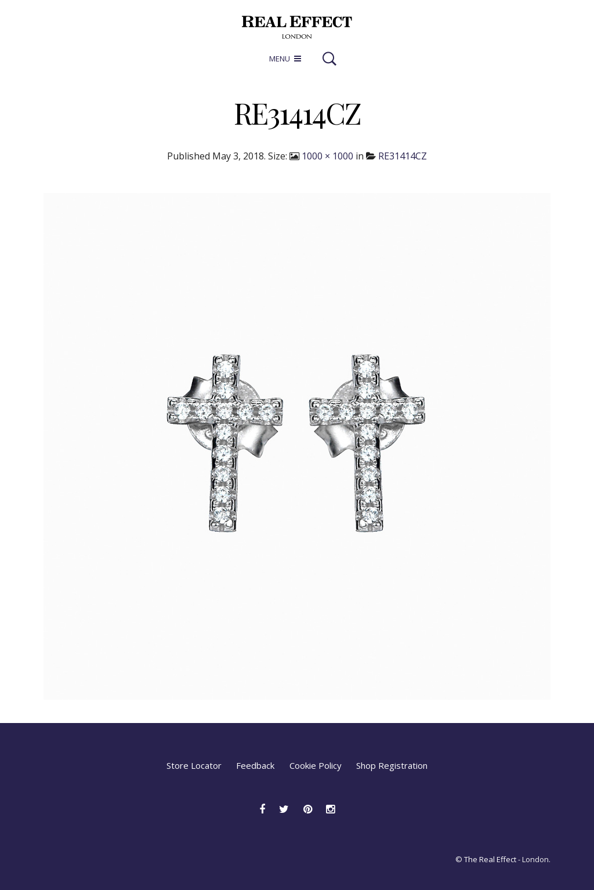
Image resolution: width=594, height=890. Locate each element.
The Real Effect (490, 859)
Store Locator (194, 765)
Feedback (255, 765)
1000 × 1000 (327, 156)
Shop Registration (392, 765)
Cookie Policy (315, 765)
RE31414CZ (402, 156)
